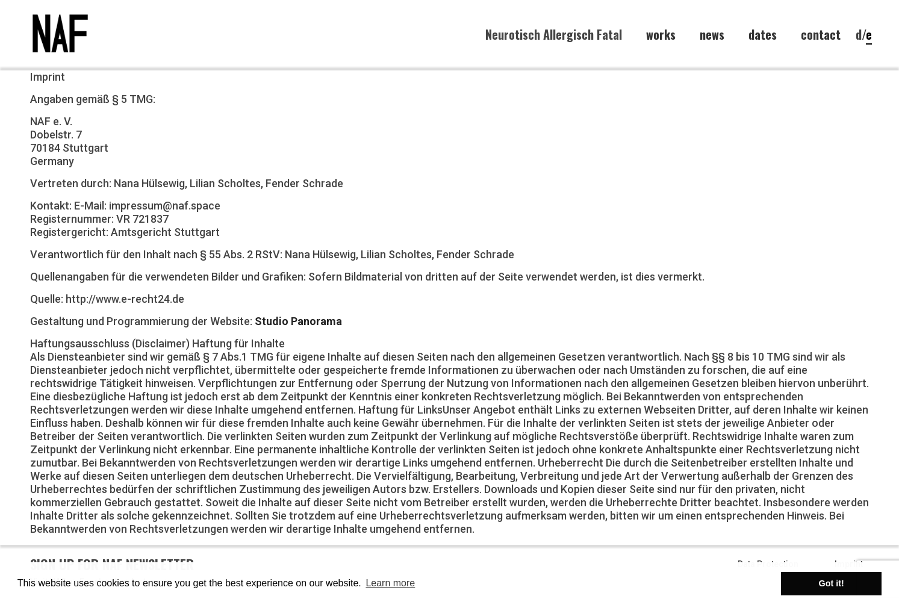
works (661, 34)
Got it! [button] (831, 583)
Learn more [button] (390, 583)
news (712, 34)
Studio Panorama (298, 321)
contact (821, 34)
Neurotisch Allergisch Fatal (553, 34)
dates (762, 34)
